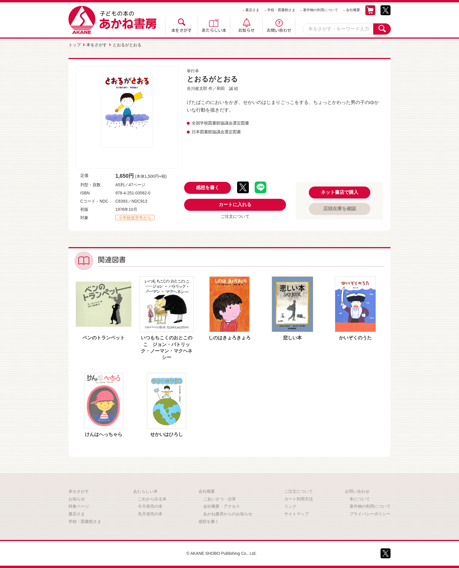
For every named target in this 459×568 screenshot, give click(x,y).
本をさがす (181, 30)
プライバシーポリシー (370, 513)
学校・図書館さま (281, 10)
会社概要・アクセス (221, 506)
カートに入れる (235, 204)
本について (360, 499)
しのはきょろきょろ (229, 337)
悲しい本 (292, 337)
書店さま (252, 10)
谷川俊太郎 (197, 88)
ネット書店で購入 (339, 192)
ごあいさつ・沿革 (219, 499)
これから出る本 (152, 499)
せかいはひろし (166, 434)
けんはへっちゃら (103, 434)
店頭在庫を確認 (339, 208)
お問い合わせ (279, 30)
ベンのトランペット (104, 337)
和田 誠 (225, 88)
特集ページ (78, 506)
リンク (290, 506)
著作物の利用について (320, 10)
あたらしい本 (214, 30)
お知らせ (246, 30)
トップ (74, 44)
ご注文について (235, 216)
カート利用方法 (298, 499)
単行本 (193, 71)
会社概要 (353, 10)
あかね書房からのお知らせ (227, 513)
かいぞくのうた (355, 337)
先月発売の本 (150, 513)
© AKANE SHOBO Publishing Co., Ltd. (221, 553)
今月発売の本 (150, 506)
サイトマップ (296, 513)
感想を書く (207, 187)
